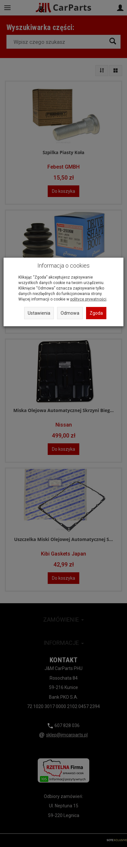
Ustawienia (39, 313)
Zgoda (96, 313)
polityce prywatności (88, 299)
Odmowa (70, 313)
